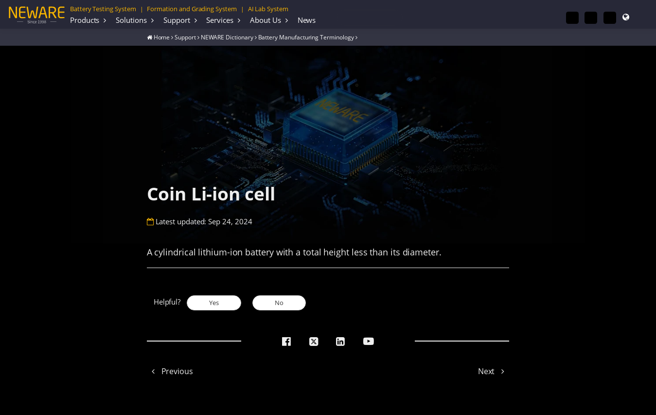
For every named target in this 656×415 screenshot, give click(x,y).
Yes (214, 302)
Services (219, 20)
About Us (265, 20)
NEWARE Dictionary (227, 37)
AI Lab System (268, 8)
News (307, 20)
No (279, 302)
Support (176, 20)
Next (494, 371)
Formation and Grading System (191, 8)
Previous (170, 371)
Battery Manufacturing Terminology (306, 37)
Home (162, 37)
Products (85, 20)
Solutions (131, 20)
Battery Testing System (103, 8)
